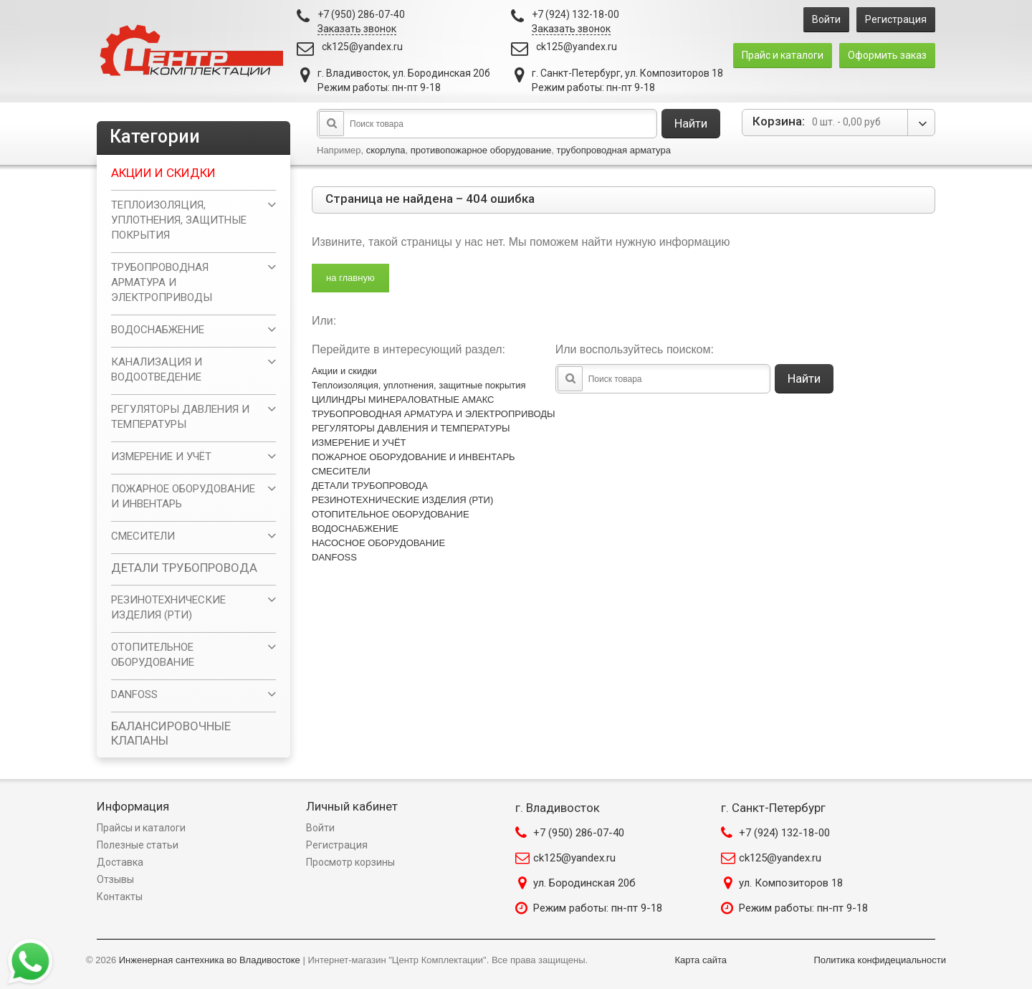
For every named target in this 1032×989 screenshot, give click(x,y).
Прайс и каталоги (782, 55)
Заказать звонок (356, 28)
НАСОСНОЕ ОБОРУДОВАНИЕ (378, 543)
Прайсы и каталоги (141, 827)
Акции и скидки (344, 371)
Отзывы (115, 879)
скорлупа (386, 150)
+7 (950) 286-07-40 (578, 832)
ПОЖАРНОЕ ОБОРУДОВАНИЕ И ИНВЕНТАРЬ (413, 457)
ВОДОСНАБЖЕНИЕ (355, 528)
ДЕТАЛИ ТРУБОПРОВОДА (370, 485)
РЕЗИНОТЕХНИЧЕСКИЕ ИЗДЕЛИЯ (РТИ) (402, 499)
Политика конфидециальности (879, 960)
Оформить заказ (887, 55)
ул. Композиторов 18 (791, 882)
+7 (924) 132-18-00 (784, 832)
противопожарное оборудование (481, 150)
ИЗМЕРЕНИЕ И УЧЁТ (359, 442)
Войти (826, 19)
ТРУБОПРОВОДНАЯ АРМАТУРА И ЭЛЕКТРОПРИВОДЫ (433, 413)
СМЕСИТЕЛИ (341, 471)
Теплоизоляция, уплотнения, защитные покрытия (419, 385)
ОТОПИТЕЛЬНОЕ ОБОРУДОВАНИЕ (390, 514)
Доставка (120, 862)
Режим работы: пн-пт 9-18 (597, 908)
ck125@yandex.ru (362, 46)
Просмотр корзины (350, 862)
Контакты (120, 896)
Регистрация (896, 19)
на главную (350, 277)
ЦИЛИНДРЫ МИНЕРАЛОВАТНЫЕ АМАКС (403, 399)
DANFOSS (334, 557)
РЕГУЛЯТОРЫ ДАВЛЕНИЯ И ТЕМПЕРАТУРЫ (411, 428)
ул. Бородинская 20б (584, 882)
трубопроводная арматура (613, 150)
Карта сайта (701, 960)
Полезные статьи (137, 845)
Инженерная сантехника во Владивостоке (209, 960)
